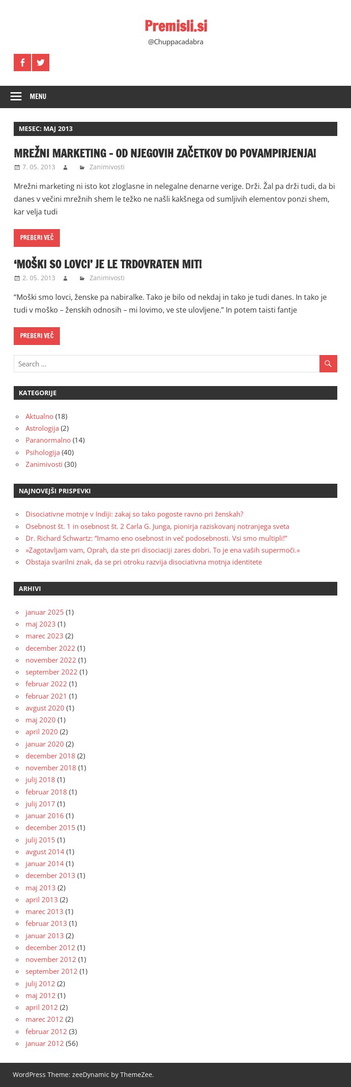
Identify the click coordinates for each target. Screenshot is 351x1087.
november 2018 (51, 767)
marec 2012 (45, 1019)
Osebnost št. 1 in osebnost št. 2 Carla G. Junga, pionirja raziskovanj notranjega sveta (157, 526)
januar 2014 (45, 863)
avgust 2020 (45, 707)
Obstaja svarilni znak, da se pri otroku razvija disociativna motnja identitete (144, 561)
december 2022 (50, 648)
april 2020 (42, 731)
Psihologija (43, 452)
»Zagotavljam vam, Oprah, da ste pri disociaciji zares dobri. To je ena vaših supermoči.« (163, 549)
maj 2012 (41, 995)
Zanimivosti (107, 166)
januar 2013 (45, 935)
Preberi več (36, 237)
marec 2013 (45, 911)
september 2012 (52, 971)
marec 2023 (45, 635)
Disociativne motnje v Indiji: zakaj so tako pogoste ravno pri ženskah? (134, 513)
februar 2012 (46, 1031)
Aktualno (39, 416)
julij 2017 (40, 803)
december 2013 (50, 875)
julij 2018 (40, 779)
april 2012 (42, 1007)
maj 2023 (41, 623)
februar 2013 (46, 923)
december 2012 (50, 947)
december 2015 (50, 827)
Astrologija (42, 428)
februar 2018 (46, 791)
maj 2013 (41, 887)
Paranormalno (48, 439)
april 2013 (42, 899)
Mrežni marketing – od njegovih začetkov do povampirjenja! (165, 153)
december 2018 (50, 755)
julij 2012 (40, 983)
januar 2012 (45, 1043)
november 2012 (51, 959)
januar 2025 (45, 612)
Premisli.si (175, 26)
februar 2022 (46, 683)
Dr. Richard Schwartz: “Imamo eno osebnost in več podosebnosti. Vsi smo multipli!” (156, 538)
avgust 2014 (45, 851)
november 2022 (51, 659)
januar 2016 (45, 815)
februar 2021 (46, 695)
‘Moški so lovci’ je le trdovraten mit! (108, 264)
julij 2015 (40, 839)
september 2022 (52, 671)
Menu (38, 96)
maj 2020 (41, 719)
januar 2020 (45, 743)
